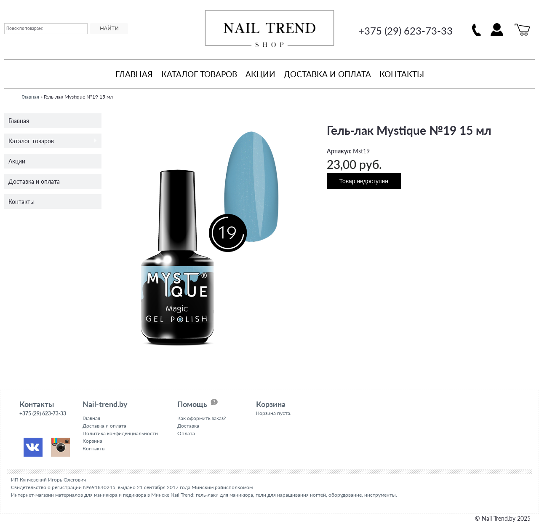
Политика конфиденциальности (120, 433)
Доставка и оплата (327, 74)
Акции (260, 74)
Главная (134, 74)
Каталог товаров (199, 74)
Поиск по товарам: (24, 28)
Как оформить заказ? (201, 418)
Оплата (186, 433)
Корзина (92, 441)
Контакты (401, 74)
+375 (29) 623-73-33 (405, 30)
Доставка (188, 426)
